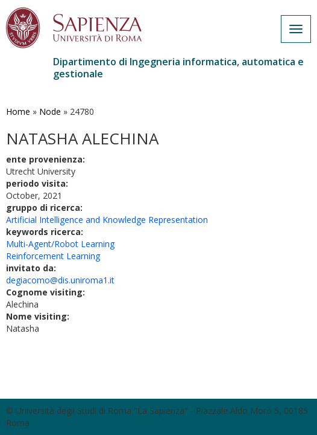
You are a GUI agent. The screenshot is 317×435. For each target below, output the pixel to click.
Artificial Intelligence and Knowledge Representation (107, 219)
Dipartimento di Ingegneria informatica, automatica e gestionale (178, 67)
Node (50, 111)
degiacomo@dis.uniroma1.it (60, 280)
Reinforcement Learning (53, 256)
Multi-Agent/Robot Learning (60, 244)
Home (18, 111)
